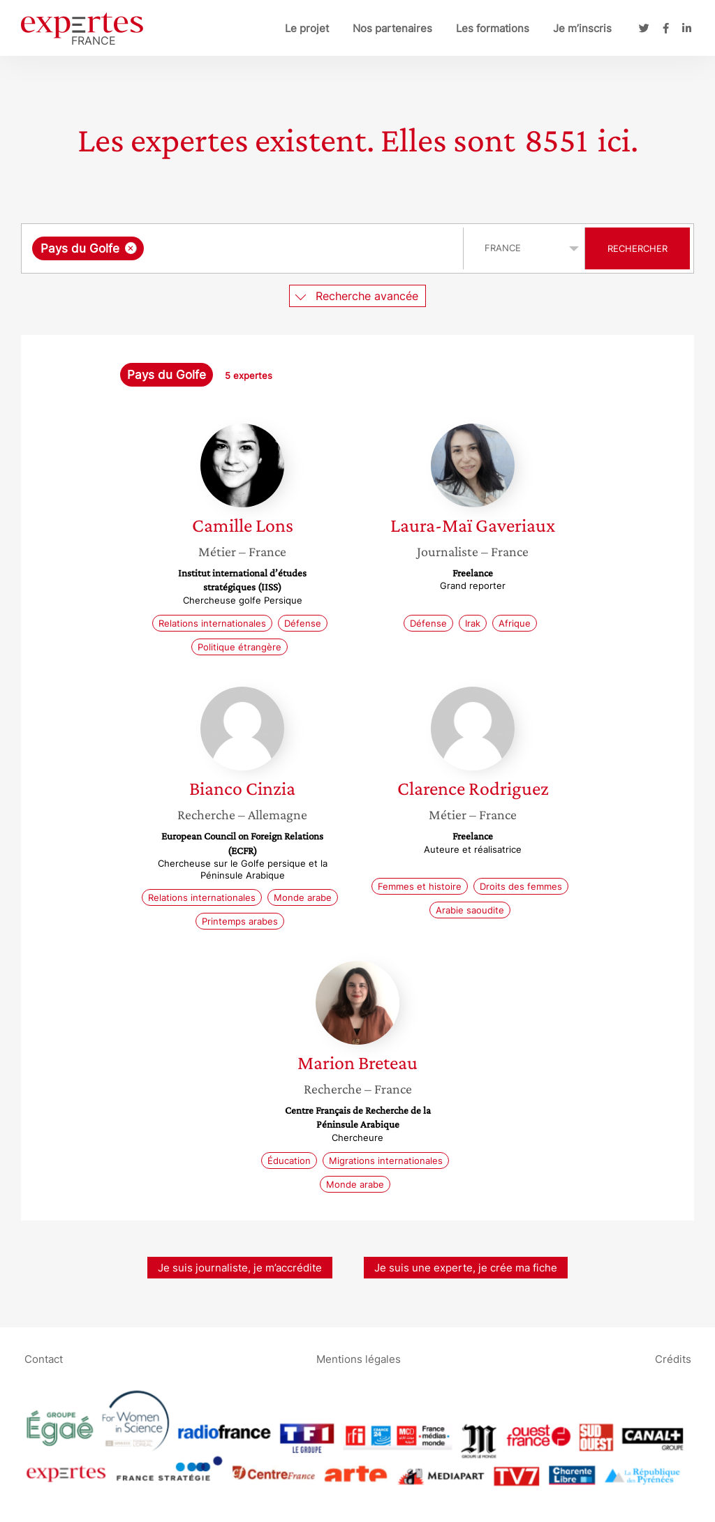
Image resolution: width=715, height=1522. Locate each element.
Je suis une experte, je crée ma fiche (465, 1267)
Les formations (492, 28)
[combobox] (244, 248)
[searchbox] (291, 248)
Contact (43, 1358)
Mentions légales (358, 1358)
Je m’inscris (582, 28)
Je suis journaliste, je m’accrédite (240, 1267)
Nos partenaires (392, 28)
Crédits (673, 1358)
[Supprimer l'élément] (131, 248)
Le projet (307, 28)
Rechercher (637, 248)
